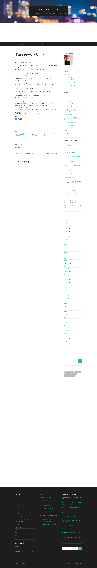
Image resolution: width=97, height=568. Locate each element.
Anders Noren (75, 563)
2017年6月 (66, 344)
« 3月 (65, 207)
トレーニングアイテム (39, 44)
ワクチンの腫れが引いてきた (45, 521)
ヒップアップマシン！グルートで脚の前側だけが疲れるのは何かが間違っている (71, 503)
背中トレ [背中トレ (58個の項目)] (66, 373)
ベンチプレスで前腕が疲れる (70, 161)
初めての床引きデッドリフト (35, 133)
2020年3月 (66, 255)
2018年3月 (66, 319)
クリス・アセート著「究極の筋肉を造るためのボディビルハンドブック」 (72, 182)
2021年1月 (66, 234)
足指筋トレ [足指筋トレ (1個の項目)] (72, 376)
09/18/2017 (18, 57)
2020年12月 (66, 236)
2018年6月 (66, 311)
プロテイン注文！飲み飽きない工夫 (24, 152)
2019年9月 (66, 271)
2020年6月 (66, 247)
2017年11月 (66, 330)
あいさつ (66, 95)
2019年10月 (66, 268)
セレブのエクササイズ (69, 98)
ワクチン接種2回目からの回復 (45, 519)
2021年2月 (66, 231)
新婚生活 (66, 133)
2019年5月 (66, 282)
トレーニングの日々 (22, 144)
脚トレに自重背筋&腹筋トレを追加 (72, 77)
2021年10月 (66, 223)
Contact (48, 44)
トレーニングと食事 (68, 103)
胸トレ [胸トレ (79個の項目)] (71, 373)
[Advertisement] (48, 32)
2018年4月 (66, 317)
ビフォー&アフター (68, 119)
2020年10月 (66, 239)
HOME (17, 44)
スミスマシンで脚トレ (69, 173)
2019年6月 (66, 279)
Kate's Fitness (48, 9)
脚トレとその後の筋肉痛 (69, 82)
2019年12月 (66, 263)
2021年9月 (66, 226)
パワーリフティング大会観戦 (70, 117)
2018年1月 (66, 325)
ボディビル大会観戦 (68, 125)
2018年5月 (66, 314)
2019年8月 (66, 274)
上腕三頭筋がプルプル (69, 177)
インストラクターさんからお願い (71, 170)
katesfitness (25, 57)
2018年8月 (66, 306)
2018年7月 (66, 309)
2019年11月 (66, 266)
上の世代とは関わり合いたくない (71, 152)
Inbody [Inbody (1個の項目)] (65, 371)
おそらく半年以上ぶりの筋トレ (71, 85)
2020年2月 (66, 258)
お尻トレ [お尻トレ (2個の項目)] (70, 371)
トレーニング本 (67, 111)
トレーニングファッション (70, 109)
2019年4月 (66, 285)
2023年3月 (66, 217)
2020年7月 (66, 244)
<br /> (73, 391)
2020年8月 (66, 242)
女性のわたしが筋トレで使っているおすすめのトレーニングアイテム (25, 552)
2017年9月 (66, 336)
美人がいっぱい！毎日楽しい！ (51, 152)
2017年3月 (66, 352)
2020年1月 (66, 260)
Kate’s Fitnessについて (27, 44)
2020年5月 (66, 250)
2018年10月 (66, 301)
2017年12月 (66, 328)
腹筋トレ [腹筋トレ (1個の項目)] (66, 376)
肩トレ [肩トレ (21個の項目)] (79, 371)
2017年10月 (66, 333)
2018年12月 (66, 295)
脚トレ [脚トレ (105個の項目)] (75, 373)
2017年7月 (66, 341)
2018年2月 (66, 322)
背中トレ (17, 147)
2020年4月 (66, 252)
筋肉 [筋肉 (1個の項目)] (75, 371)
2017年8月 (66, 338)
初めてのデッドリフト (30, 54)
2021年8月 (66, 228)
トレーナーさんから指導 (69, 101)
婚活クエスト (67, 127)
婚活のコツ (66, 130)
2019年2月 (66, 290)
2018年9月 (66, 303)
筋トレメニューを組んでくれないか (72, 149)
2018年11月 (66, 298)
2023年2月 (66, 220)
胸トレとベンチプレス (69, 79)
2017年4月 (66, 349)
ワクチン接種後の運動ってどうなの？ (47, 524)
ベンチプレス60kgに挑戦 (67, 525)
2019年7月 (66, 277)
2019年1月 (66, 293)
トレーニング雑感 (68, 114)
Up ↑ (81, 563)
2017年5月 (66, 346)
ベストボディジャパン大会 (70, 122)
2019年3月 (66, 287)
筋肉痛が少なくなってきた (70, 74)
